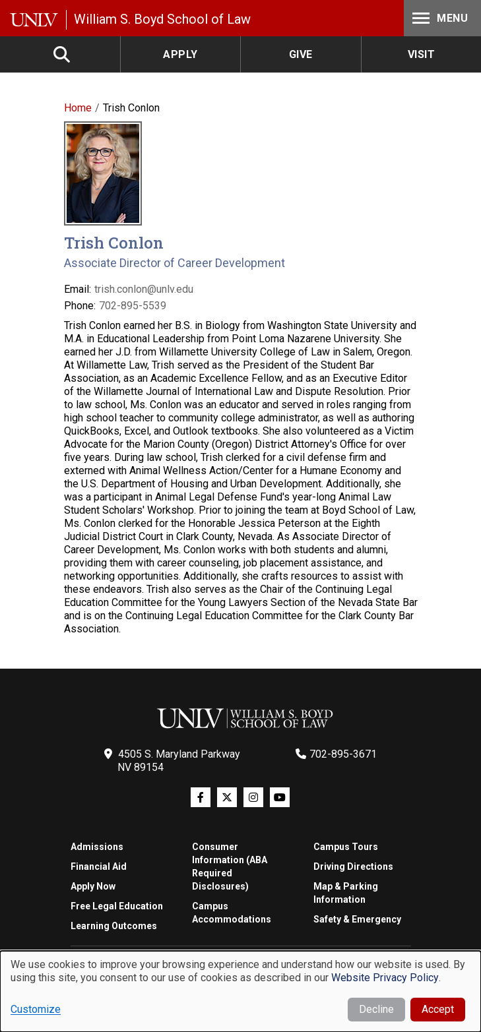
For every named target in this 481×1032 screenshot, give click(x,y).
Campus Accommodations (231, 913)
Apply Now (93, 886)
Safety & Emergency (357, 919)
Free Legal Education (117, 906)
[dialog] (240, 991)
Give (301, 54)
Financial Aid (99, 866)
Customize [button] (36, 1009)
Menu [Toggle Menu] (439, 18)
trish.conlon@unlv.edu (143, 289)
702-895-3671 (343, 754)
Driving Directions (353, 866)
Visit (421, 54)
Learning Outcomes (114, 926)
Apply (180, 54)
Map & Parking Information (345, 893)
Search (63, 54)
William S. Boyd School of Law (162, 19)
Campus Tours (345, 846)
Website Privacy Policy (385, 977)
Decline (376, 1009)
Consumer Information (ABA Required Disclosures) (229, 866)
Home (78, 108)
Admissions (97, 846)
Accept (438, 1009)
